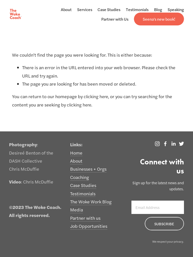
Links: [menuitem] (76, 144)
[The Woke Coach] (165, 143)
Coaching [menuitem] (79, 177)
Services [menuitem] (84, 9)
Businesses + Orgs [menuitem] (88, 169)
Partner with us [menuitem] (85, 218)
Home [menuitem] (76, 153)
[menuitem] (159, 19)
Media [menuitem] (76, 209)
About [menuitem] (66, 9)
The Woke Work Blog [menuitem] (91, 201)
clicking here (97, 96)
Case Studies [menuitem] (109, 9)
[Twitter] (181, 143)
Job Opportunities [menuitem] (88, 226)
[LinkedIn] (173, 143)
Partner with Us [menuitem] (114, 19)
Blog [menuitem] (158, 9)
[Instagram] (157, 143)
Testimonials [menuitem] (137, 9)
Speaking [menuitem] (176, 9)
